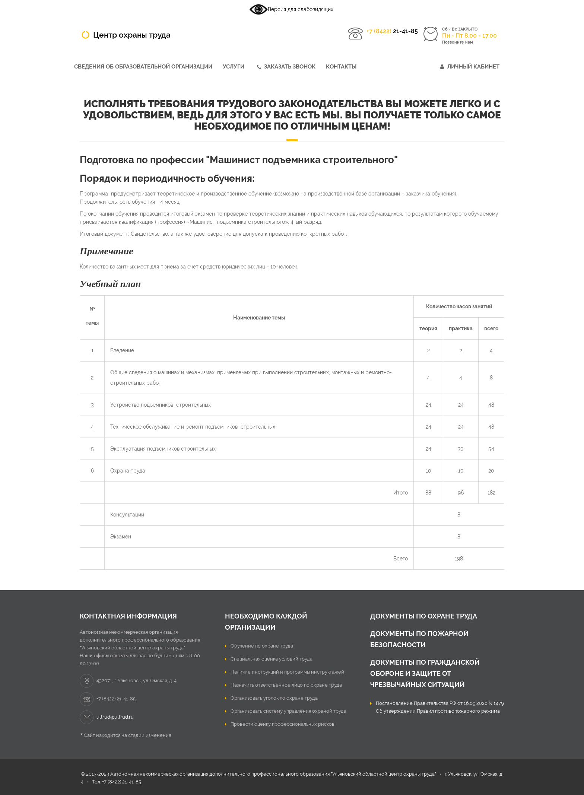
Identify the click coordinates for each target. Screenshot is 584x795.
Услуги (233, 66)
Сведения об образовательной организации (143, 66)
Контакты (341, 66)
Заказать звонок (289, 66)
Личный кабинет (473, 66)
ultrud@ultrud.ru (115, 717)
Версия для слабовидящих (291, 9)
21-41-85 (392, 31)
